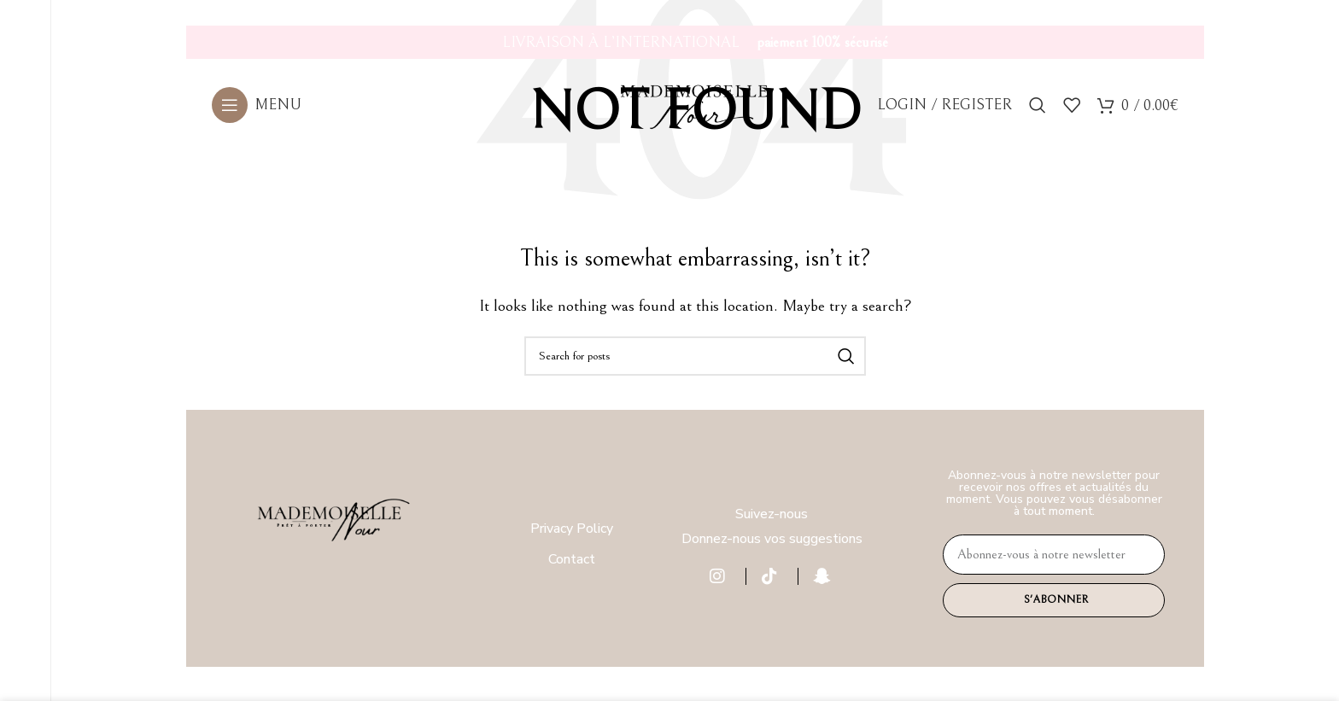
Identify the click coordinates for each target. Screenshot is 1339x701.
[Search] (1037, 112)
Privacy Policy (571, 528)
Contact (571, 559)
